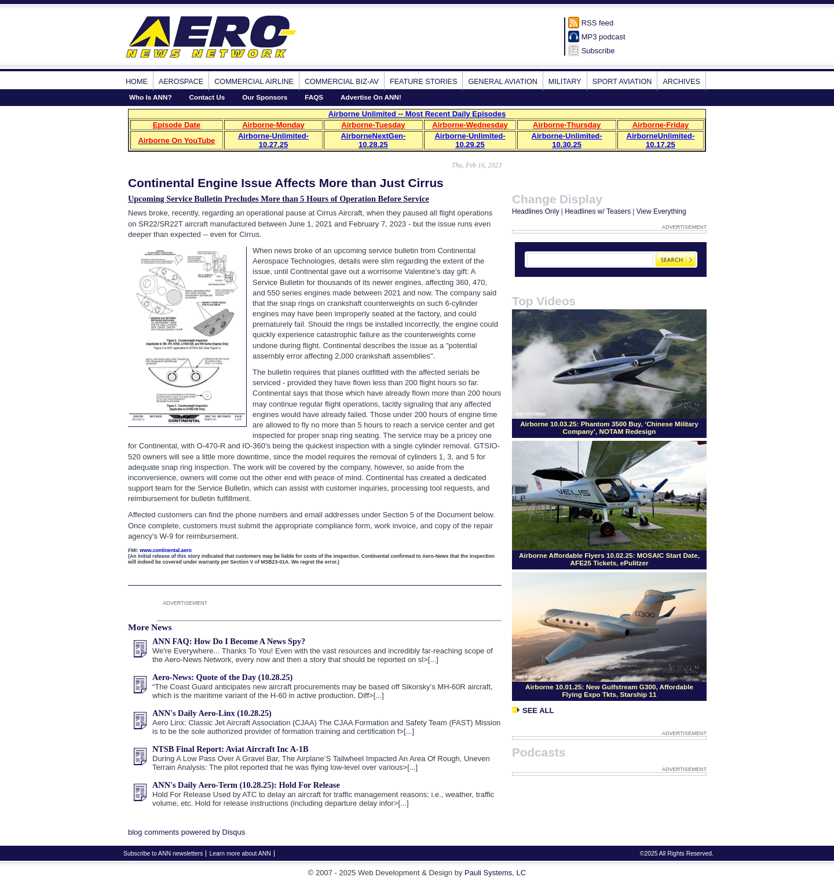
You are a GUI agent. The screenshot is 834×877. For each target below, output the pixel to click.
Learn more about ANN (239, 853)
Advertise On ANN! (371, 97)
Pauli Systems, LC (495, 872)
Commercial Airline (254, 82)
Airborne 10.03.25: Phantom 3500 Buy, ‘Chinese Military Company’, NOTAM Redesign (609, 427)
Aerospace (181, 82)
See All (533, 710)
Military (564, 82)
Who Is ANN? (150, 97)
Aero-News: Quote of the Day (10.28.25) (222, 677)
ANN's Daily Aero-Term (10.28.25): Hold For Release (246, 785)
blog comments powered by (186, 832)
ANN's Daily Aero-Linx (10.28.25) (212, 713)
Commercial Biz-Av (342, 82)
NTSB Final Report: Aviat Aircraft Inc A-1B (230, 749)
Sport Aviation (622, 82)
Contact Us (207, 97)
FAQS (314, 97)
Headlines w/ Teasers (598, 211)
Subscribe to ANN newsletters (163, 853)
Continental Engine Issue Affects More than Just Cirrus (286, 182)
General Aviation (502, 82)
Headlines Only (535, 211)
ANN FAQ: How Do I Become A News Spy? (228, 641)
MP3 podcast (603, 36)
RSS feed (597, 23)
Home (137, 82)
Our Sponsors (264, 97)
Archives (681, 82)
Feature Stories (423, 82)
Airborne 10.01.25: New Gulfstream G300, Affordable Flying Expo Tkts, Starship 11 (609, 690)
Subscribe (598, 50)
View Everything (661, 211)
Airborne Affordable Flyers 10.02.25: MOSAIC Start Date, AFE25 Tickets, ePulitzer (609, 559)
